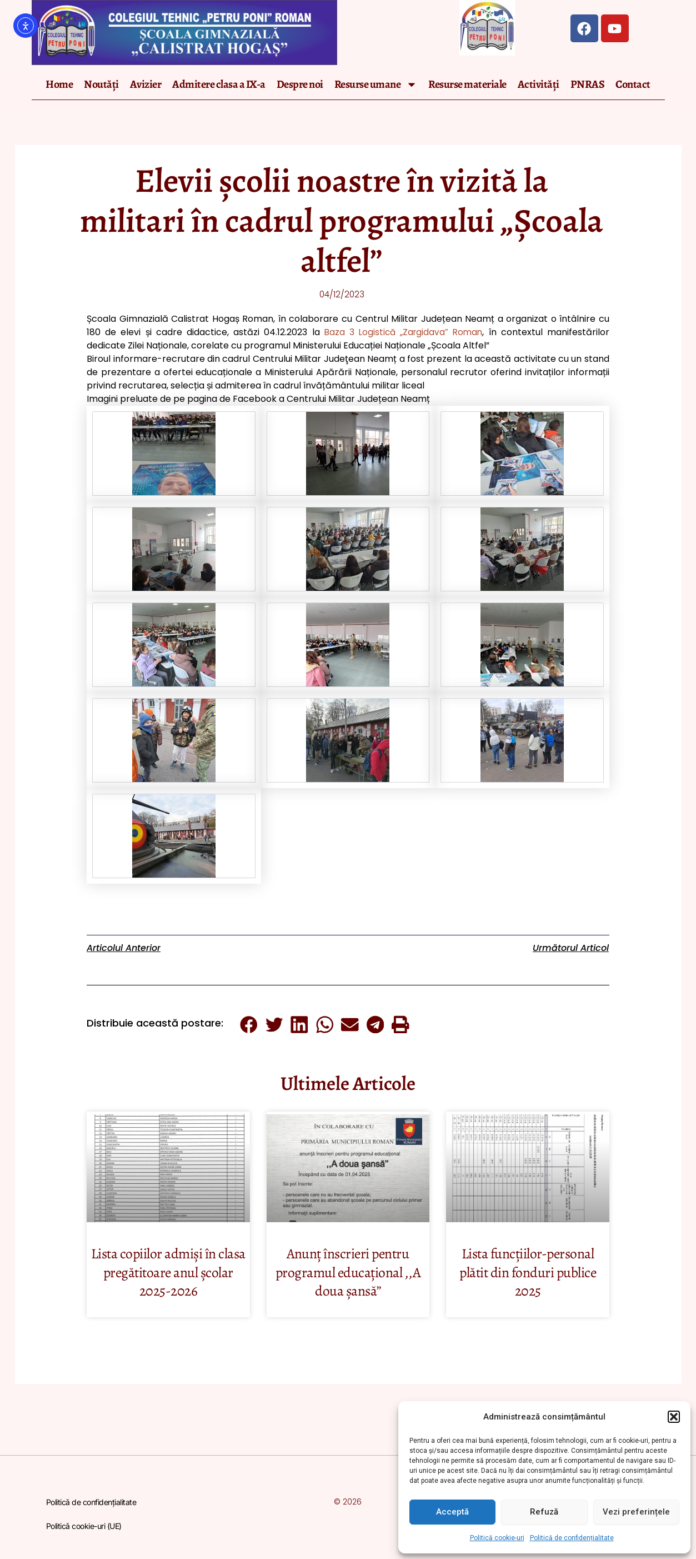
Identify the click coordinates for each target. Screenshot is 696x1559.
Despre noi (300, 84)
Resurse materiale (467, 84)
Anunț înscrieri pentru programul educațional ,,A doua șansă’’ (348, 1273)
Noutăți (101, 84)
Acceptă (452, 1512)
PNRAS (587, 84)
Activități (538, 84)
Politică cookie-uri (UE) (84, 1526)
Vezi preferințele (636, 1512)
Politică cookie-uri (497, 1538)
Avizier (146, 84)
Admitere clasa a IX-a (219, 84)
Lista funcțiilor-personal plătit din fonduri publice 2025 (528, 1273)
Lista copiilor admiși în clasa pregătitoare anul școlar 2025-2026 (168, 1273)
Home (59, 84)
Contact (632, 84)
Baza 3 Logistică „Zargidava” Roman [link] (402, 333)
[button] (673, 1416)
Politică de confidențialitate (572, 1538)
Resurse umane (376, 84)
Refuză (544, 1512)
